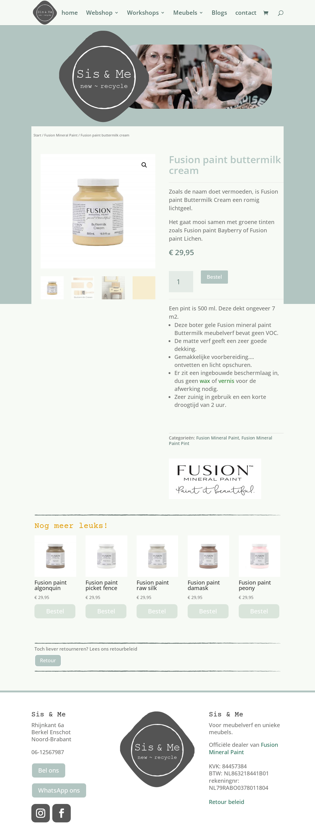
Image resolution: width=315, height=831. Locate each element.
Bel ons (48, 770)
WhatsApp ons (59, 790)
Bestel (214, 276)
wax (205, 380)
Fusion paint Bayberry (212, 230)
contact (246, 13)
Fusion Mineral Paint (61, 135)
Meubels (185, 13)
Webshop (99, 13)
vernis (226, 380)
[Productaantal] (181, 281)
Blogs (219, 13)
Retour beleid (226, 801)
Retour (48, 660)
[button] (144, 165)
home (70, 13)
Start (37, 135)
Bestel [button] (55, 611)
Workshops (143, 13)
